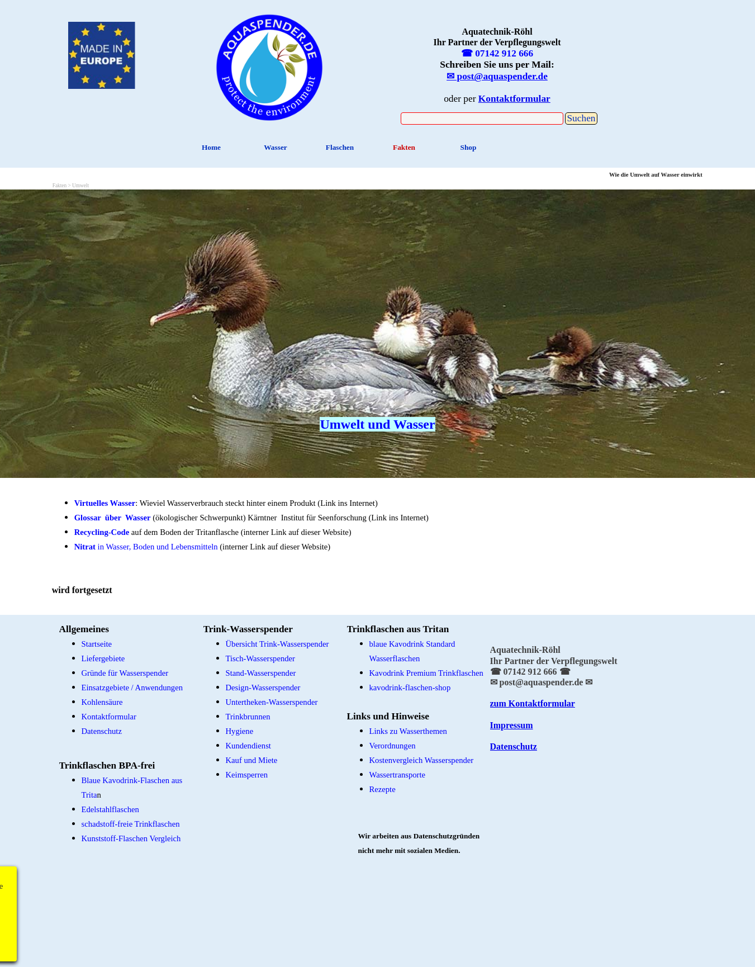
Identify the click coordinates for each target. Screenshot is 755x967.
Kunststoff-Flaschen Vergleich (131, 838)
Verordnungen (392, 745)
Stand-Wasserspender (261, 673)
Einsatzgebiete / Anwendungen (132, 687)
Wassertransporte (397, 774)
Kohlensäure (102, 702)
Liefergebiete (103, 658)
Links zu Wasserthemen (408, 731)
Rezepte (382, 789)
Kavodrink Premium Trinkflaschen (426, 673)
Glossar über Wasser (112, 517)
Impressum (511, 725)
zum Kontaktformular (532, 703)
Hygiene (240, 731)
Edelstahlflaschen (110, 809)
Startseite (97, 643)
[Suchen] (482, 118)
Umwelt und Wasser (377, 424)
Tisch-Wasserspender (260, 658)
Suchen (581, 118)
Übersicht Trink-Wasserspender (277, 643)
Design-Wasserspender (263, 687)
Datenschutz (102, 731)
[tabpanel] (270, 65)
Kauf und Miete (252, 760)
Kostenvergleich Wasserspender (421, 760)
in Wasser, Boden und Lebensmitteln (146, 546)
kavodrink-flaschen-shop (410, 687)
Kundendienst (248, 745)
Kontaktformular (109, 716)
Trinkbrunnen (248, 716)
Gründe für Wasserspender (125, 673)
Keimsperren (247, 774)
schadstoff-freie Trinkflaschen (131, 823)
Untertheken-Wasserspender (272, 702)
